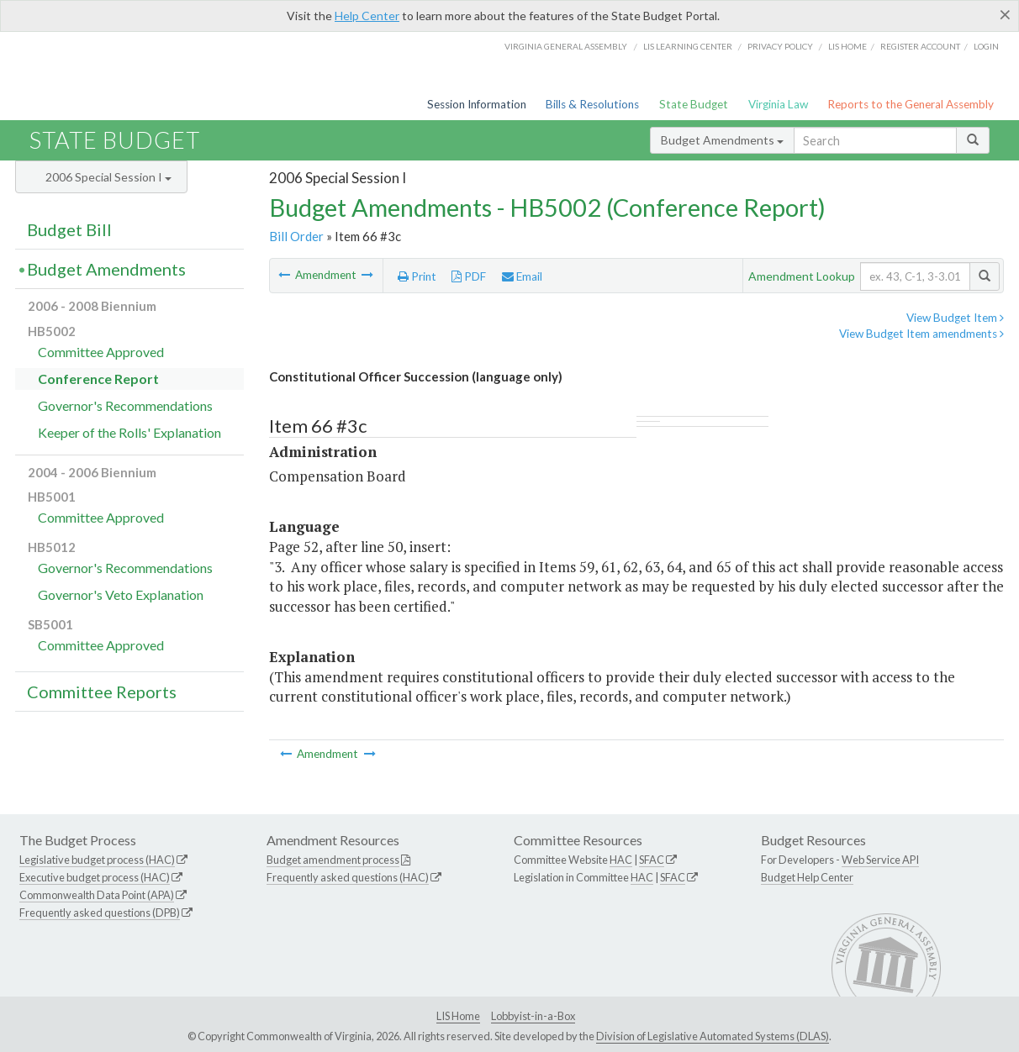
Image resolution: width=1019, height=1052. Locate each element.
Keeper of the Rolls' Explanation (129, 432)
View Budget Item (955, 317)
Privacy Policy (780, 46)
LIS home (847, 46)
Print (417, 276)
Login (986, 46)
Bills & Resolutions (592, 104)
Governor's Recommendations (125, 405)
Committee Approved (101, 352)
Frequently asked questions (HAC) (348, 877)
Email (522, 276)
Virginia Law (778, 104)
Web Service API (880, 859)
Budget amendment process (333, 859)
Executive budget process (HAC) (94, 877)
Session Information (476, 104)
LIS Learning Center (687, 46)
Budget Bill (69, 229)
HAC (621, 859)
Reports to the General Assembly (910, 104)
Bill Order (296, 236)
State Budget (693, 104)
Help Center (367, 15)
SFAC (651, 859)
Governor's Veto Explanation (120, 594)
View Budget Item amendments (921, 333)
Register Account (920, 46)
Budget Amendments (722, 140)
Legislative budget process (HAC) (97, 859)
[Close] (1005, 14)
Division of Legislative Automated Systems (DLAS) (712, 1036)
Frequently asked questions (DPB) (99, 912)
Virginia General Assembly (565, 46)
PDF (468, 276)
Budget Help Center (807, 877)
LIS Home (458, 1016)
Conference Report (98, 379)
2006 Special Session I (108, 177)
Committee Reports (102, 691)
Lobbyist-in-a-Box (533, 1016)
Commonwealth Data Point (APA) (96, 895)
